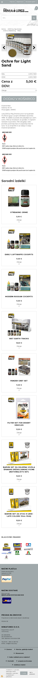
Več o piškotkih (32, 673)
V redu (23, 673)
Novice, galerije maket (24, 649)
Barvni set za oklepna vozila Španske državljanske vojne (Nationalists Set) (19, 469)
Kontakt (11, 661)
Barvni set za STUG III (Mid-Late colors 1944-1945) (19, 515)
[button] (33, 47)
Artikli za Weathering (9, 30)
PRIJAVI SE (5, 621)
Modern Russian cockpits (19, 297)
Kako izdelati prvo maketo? (19, 657)
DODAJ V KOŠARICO (19, 99)
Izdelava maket (19, 665)
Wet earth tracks (19, 339)
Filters (19, 30)
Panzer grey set (19, 381)
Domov (4, 29)
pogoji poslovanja (25, 661)
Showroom (20, 653)
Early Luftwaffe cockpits (19, 254)
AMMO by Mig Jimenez (15, 29)
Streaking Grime (19, 212)
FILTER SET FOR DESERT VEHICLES (19, 424)
